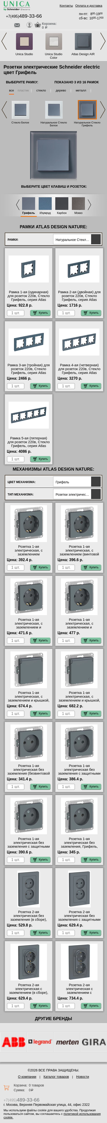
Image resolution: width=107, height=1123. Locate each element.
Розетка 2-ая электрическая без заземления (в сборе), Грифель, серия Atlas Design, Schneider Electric (29, 919)
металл (81, 90)
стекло (41, 90)
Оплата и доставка (88, 5)
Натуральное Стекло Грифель (87, 124)
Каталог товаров (56, 1077)
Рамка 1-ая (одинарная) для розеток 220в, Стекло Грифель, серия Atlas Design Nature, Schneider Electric (29, 299)
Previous (4, 41)
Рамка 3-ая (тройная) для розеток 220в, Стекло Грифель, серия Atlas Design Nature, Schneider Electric (29, 372)
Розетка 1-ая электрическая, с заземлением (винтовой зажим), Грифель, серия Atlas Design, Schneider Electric (79, 556)
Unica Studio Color (53, 55)
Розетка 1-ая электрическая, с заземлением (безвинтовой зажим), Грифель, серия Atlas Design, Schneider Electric (29, 556)
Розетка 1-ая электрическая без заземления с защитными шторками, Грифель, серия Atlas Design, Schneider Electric (28, 848)
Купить (40, 313)
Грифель (28, 213)
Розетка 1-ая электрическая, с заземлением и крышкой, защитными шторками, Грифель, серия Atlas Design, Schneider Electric (79, 702)
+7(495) (24, 16)
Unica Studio (24, 54)
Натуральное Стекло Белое (54, 124)
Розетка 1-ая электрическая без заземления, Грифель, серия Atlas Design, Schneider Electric (79, 846)
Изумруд (45, 213)
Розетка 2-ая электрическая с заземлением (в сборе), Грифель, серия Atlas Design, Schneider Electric (29, 992)
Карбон (62, 213)
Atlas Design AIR (83, 54)
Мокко (78, 213)
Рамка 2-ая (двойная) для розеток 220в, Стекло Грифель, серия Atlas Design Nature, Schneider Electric (79, 299)
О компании (27, 1077)
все (11, 90)
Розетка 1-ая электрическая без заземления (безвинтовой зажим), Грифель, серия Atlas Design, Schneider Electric (28, 775)
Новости (82, 1077)
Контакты (66, 5)
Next (103, 41)
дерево (61, 90)
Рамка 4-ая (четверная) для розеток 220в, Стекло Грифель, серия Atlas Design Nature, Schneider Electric (79, 372)
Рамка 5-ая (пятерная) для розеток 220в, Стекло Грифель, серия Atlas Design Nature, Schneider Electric (29, 445)
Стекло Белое (20, 122)
